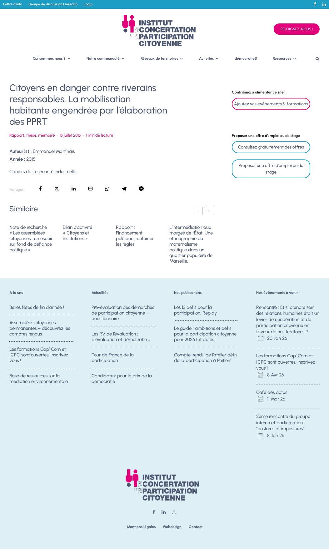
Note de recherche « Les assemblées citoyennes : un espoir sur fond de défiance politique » (30, 238)
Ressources (282, 58)
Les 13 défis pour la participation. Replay (195, 310)
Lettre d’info (12, 4)
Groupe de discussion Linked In (52, 4)
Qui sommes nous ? (49, 58)
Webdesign (172, 527)
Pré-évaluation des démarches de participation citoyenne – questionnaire (123, 313)
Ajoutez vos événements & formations (271, 104)
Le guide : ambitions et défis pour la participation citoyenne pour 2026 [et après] (205, 333)
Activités (206, 58)
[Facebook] (315, 4)
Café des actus (271, 392)
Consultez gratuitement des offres (271, 147)
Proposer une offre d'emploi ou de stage (271, 169)
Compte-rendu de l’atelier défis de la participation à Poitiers (205, 358)
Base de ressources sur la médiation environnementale (38, 380)
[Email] (90, 188)
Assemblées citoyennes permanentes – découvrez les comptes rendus (39, 328)
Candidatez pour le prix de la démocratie (122, 380)
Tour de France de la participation (113, 358)
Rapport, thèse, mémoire (32, 135)
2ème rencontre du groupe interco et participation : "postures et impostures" (283, 422)
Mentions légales (141, 527)
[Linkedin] (324, 4)
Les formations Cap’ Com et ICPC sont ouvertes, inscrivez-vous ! (40, 355)
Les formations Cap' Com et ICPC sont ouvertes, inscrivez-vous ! (286, 362)
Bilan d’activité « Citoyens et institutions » (77, 232)
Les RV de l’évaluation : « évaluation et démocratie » (121, 336)
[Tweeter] (56, 188)
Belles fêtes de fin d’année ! (36, 307)
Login (88, 4)
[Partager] (40, 188)
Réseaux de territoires (159, 58)
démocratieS (246, 58)
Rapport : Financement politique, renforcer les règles (135, 235)
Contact (195, 527)
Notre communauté (103, 58)
